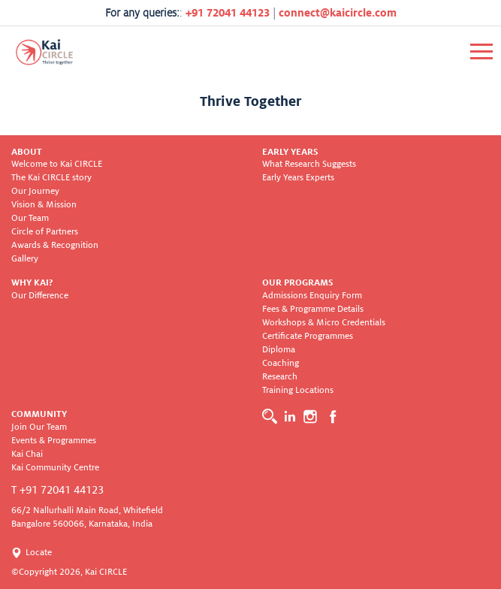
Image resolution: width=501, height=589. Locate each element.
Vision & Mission (44, 205)
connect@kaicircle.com (338, 13)
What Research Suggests (309, 164)
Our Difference (39, 296)
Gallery (24, 259)
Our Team (30, 218)
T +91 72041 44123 (57, 490)
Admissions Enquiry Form (312, 296)
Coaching (280, 363)
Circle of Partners (44, 232)
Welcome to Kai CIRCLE (56, 164)
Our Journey (35, 191)
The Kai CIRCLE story (51, 178)
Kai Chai (27, 454)
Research (279, 377)
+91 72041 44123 (228, 13)
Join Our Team (39, 427)
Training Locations (297, 390)
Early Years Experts (298, 178)
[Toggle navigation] (481, 51)
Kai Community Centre (55, 468)
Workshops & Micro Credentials (323, 323)
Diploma (278, 350)
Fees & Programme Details (313, 309)
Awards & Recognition (54, 245)
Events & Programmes (53, 441)
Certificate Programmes (307, 336)
